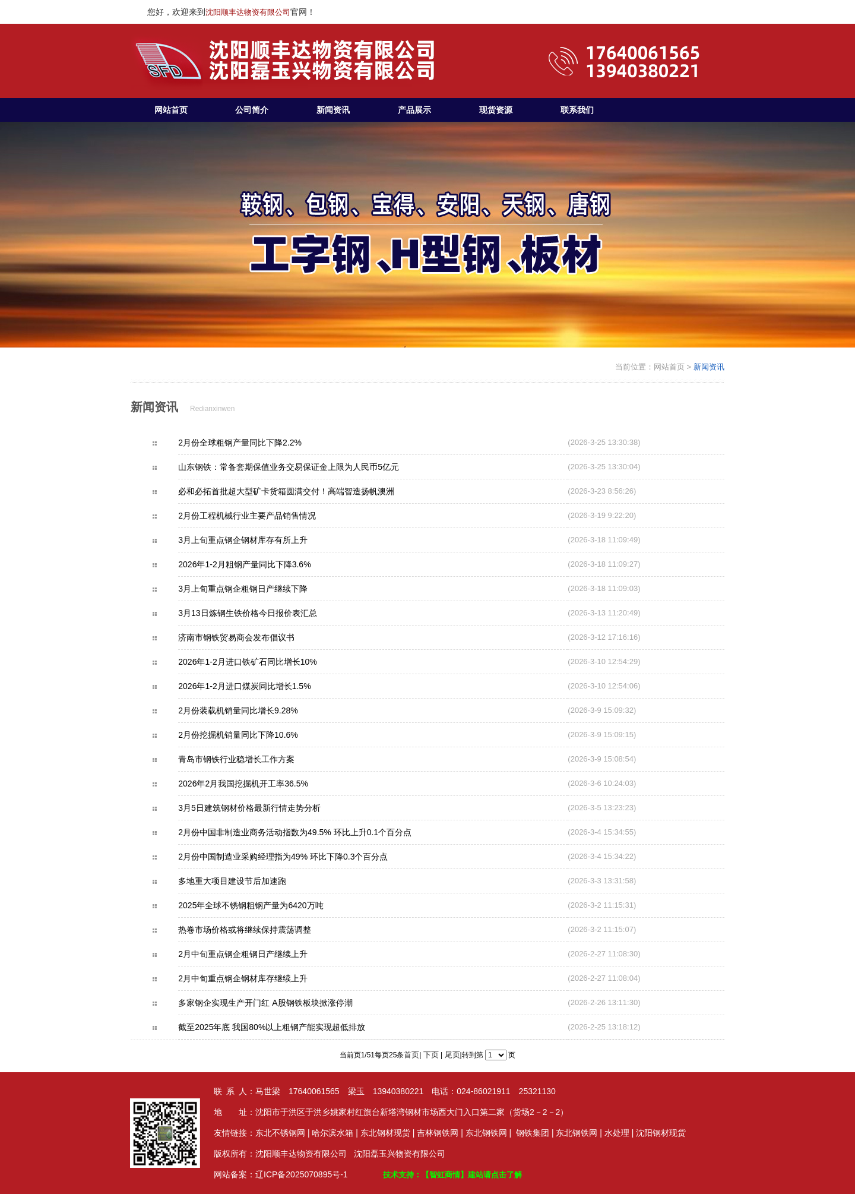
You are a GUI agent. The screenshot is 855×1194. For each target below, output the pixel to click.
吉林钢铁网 (437, 1133)
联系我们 (577, 110)
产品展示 (414, 110)
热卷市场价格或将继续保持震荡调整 (265, 929)
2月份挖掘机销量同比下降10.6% (258, 735)
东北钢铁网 (486, 1133)
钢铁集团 (532, 1133)
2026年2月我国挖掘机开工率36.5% (264, 783)
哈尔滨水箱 (332, 1133)
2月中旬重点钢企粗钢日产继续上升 (263, 954)
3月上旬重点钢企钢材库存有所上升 (263, 540)
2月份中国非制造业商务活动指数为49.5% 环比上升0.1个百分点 (315, 832)
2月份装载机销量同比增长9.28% (258, 710)
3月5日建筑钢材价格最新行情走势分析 (270, 808)
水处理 (616, 1133)
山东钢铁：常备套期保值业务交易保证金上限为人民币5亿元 (309, 467)
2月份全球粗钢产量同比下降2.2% (260, 442)
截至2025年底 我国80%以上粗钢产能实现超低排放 (292, 1027)
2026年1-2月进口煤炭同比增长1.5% (265, 686)
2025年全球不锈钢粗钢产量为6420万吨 (271, 905)
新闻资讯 (333, 110)
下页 (431, 1054)
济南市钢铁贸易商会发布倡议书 (257, 637)
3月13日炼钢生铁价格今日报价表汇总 (268, 613)
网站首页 (171, 110)
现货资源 (495, 110)
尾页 (452, 1054)
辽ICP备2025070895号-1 (301, 1174)
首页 (411, 1054)
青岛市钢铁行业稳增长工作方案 (257, 759)
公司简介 (251, 110)
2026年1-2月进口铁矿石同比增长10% (268, 662)
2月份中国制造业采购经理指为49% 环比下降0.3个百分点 (303, 856)
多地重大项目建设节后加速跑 (253, 881)
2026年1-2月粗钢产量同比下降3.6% (265, 564)
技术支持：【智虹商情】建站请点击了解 (452, 1174)
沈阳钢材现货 (661, 1133)
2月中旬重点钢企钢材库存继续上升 (263, 978)
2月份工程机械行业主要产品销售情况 (267, 515)
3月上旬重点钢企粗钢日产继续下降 (263, 588)
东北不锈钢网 (280, 1133)
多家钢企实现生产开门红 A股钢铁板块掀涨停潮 (286, 1002)
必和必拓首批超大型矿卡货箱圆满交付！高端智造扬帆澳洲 (307, 491)
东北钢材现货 (385, 1133)
